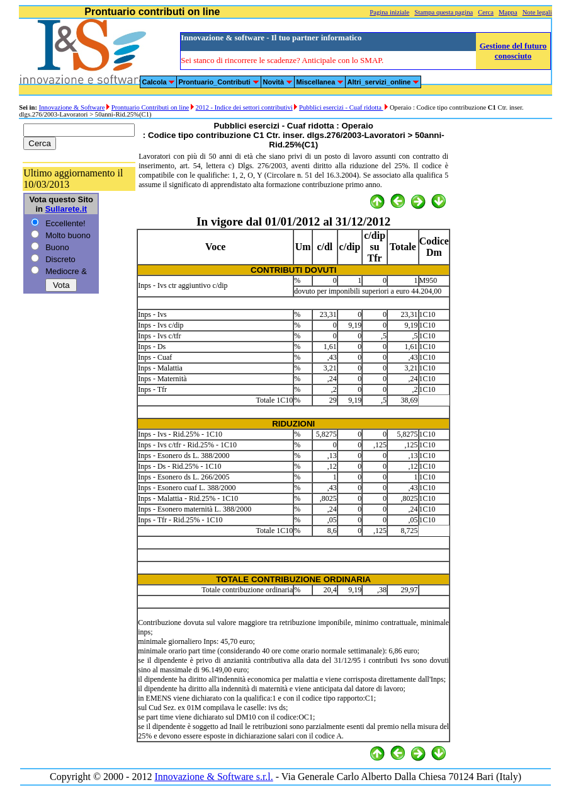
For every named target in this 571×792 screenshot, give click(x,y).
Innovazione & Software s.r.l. (213, 776)
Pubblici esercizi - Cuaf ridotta (341, 107)
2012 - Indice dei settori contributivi (244, 107)
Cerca (486, 12)
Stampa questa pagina (443, 12)
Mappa (508, 12)
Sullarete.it (66, 209)
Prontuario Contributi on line (150, 107)
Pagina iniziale (389, 12)
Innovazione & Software (72, 107)
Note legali (537, 12)
